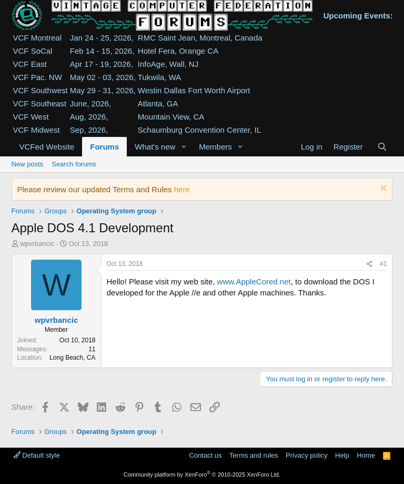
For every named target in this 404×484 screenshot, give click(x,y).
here (182, 189)
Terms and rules (253, 455)
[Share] (369, 264)
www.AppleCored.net (254, 281)
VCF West (31, 116)
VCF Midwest (36, 129)
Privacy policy (306, 455)
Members (215, 146)
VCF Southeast (40, 103)
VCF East (30, 64)
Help (342, 455)
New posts (28, 164)
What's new (155, 146)
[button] (183, 146)
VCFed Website (47, 146)
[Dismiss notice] (382, 189)
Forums (104, 146)
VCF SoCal (33, 50)
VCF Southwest (40, 90)
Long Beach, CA (72, 357)
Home (366, 455)
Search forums (74, 164)
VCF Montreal (37, 37)
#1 (383, 264)
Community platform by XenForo (202, 474)
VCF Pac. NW (37, 77)
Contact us (205, 455)
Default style (37, 455)
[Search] (382, 146)
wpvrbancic (37, 244)
